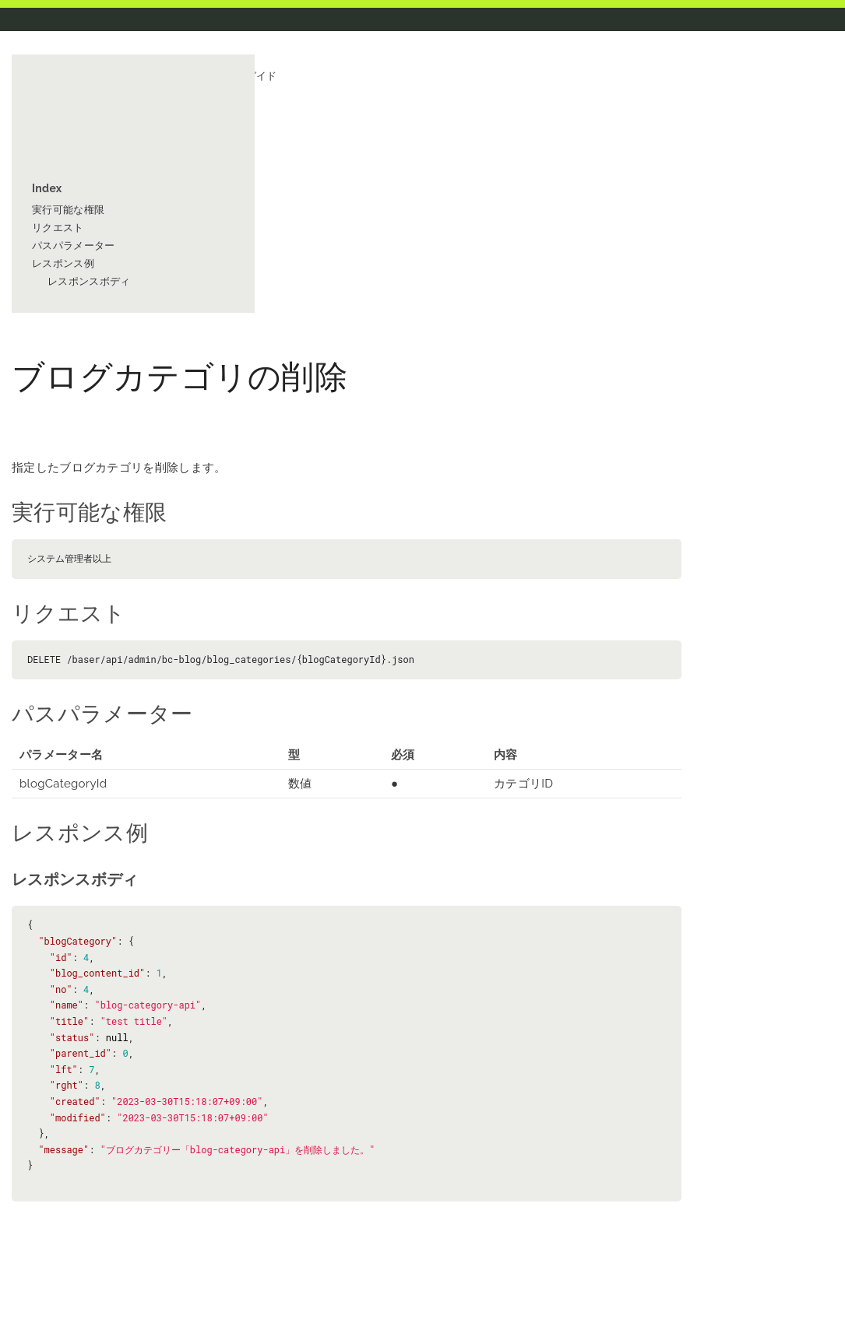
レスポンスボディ (89, 281)
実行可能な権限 (68, 210)
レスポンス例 (63, 263)
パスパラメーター (73, 245)
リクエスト (58, 227)
